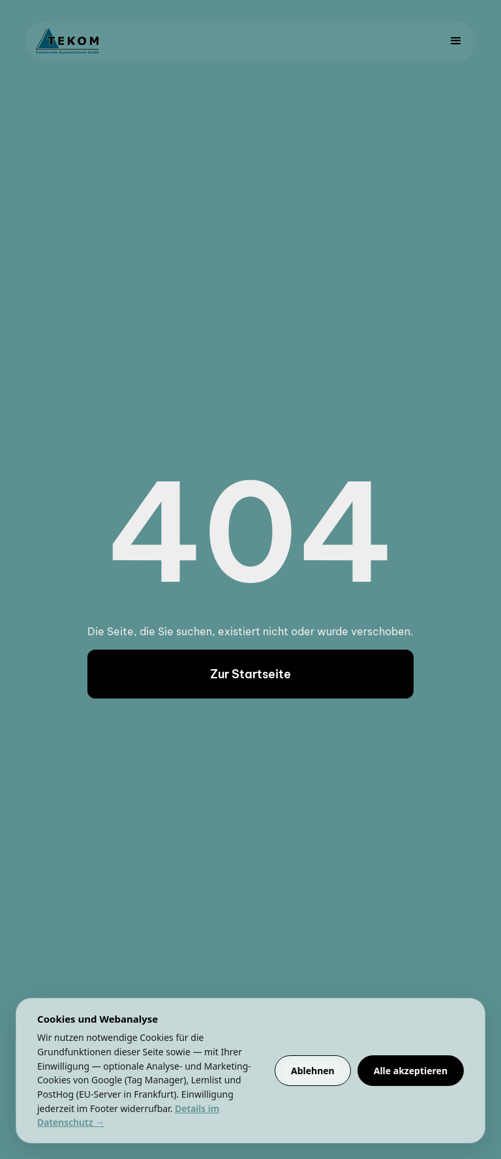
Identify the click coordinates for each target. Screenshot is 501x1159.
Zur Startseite (250, 674)
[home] (67, 41)
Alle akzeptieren (411, 1070)
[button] (456, 41)
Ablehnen (313, 1070)
